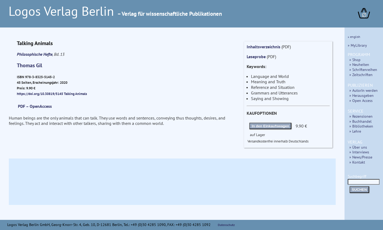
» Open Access (361, 100)
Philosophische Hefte (34, 54)
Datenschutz (226, 225)
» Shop (355, 59)
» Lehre (355, 131)
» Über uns (358, 147)
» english (354, 37)
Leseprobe (256, 56)
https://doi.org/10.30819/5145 (40, 93)
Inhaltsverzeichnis (263, 46)
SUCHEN (359, 190)
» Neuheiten (359, 64)
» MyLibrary (357, 45)
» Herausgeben (361, 95)
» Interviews (359, 151)
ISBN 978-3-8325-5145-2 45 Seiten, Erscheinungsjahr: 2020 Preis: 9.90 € (42, 82)
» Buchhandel (360, 121)
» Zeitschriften (361, 74)
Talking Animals (75, 93)
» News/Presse (360, 157)
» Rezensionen (361, 116)
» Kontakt (357, 162)
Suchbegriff (364, 179)
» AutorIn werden (363, 90)
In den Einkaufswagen (270, 126)
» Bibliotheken (361, 126)
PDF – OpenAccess (35, 106)
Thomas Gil (29, 65)
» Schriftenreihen (363, 69)
